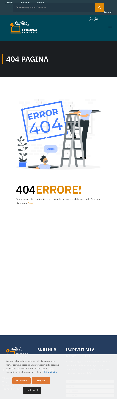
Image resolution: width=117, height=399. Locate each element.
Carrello (9, 3)
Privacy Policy (50, 372)
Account (108, 12)
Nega (41, 380)
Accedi (40, 3)
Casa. (30, 203)
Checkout (25, 3)
